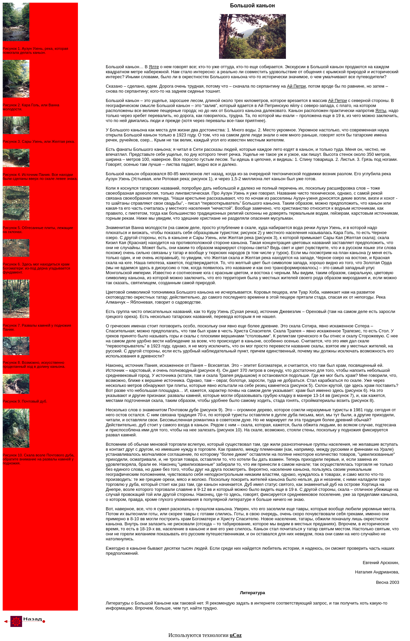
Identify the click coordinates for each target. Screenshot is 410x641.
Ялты (381, 110)
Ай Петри (296, 86)
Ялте (154, 66)
